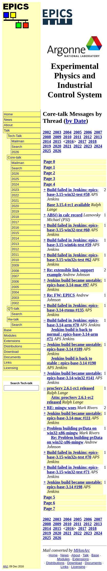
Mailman (18, 141)
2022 (15, 195)
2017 (15, 222)
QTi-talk (13, 308)
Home (8, 114)
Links (8, 362)
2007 (15, 276)
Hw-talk (13, 319)
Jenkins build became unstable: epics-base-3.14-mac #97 (74, 282)
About (8, 125)
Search (17, 147)
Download (11, 352)
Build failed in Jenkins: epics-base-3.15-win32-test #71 (73, 469)
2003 (15, 298)
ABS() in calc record (64, 215)
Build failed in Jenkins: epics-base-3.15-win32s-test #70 (73, 454)
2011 (15, 254)
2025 (15, 179)
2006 (15, 281)
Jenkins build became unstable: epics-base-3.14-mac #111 (74, 415)
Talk (7, 130)
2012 (15, 249)
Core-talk (14, 157)
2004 (15, 292)
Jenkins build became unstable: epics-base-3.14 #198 (74, 484)
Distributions (13, 346)
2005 (15, 287)
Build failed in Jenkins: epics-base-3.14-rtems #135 (73, 307)
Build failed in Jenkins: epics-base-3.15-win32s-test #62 (73, 257)
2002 (15, 303)
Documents (12, 357)
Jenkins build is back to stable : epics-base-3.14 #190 (71, 360)
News (8, 120)
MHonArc (81, 550)
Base (8, 330)
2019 (15, 211)
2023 (15, 190)
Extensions (12, 341)
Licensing (11, 368)
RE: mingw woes (61, 408)
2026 (15, 152)
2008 (15, 271)
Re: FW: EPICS (61, 295)
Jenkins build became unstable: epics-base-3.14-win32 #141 (74, 375)
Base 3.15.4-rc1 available (68, 204)
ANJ (5, 566)
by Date (76, 120)
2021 (15, 200)
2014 (15, 238)
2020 (15, 206)
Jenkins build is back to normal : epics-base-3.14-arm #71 (72, 334)
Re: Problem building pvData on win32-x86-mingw (74, 439)
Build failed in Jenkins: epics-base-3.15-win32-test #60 (73, 227)
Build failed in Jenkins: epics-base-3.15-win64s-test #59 (73, 242)
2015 (15, 233)
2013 (15, 244)
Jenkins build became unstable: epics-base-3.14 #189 (74, 346)
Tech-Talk (15, 136)
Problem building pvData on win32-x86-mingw (72, 430)
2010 (15, 260)
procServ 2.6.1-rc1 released (70, 388)
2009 (15, 265)
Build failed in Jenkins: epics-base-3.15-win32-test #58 (73, 192)
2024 (15, 184)
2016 (15, 227)
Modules (10, 335)
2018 (15, 217)
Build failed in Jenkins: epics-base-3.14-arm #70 (73, 322)
